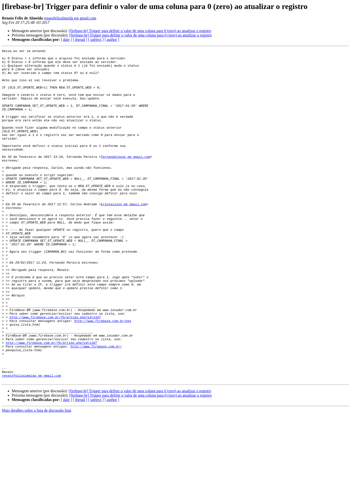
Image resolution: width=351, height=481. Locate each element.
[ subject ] (96, 39)
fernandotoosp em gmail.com (125, 178)
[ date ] (66, 39)
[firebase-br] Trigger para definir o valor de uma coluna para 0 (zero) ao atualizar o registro (140, 31)
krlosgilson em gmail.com (123, 235)
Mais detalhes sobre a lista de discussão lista (36, 477)
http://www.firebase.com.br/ (96, 406)
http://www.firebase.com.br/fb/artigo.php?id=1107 (55, 371)
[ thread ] (80, 39)
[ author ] (112, 39)
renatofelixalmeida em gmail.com (70, 18)
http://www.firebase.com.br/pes (102, 375)
